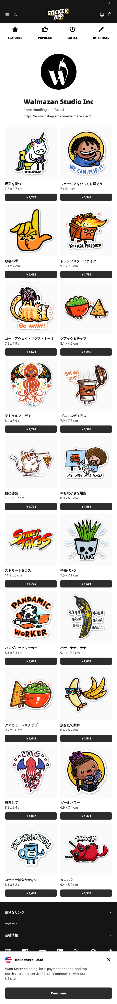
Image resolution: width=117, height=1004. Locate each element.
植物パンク (68, 570)
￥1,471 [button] (86, 816)
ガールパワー (70, 802)
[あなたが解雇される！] (86, 230)
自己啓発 (11, 493)
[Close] (108, 960)
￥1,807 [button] (31, 816)
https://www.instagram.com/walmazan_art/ (57, 116)
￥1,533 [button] (86, 893)
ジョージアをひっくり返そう (81, 184)
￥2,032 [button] (86, 661)
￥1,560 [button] (86, 429)
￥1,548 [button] (86, 197)
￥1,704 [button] (31, 506)
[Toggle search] (14, 14)
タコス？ (66, 879)
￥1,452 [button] (31, 274)
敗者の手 (11, 261)
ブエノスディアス (73, 415)
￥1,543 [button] (86, 738)
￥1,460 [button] (31, 893)
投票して (11, 802)
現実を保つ (13, 184)
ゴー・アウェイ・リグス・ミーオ (29, 338)
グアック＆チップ (73, 338)
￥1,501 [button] (86, 584)
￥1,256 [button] (86, 352)
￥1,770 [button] (31, 429)
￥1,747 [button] (31, 197)
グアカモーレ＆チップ (21, 725)
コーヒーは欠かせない (21, 879)
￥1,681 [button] (31, 661)
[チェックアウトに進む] (109, 15)
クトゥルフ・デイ (18, 415)
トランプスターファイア (78, 261)
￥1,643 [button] (31, 738)
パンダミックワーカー (21, 648)
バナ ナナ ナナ (73, 648)
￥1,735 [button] (31, 584)
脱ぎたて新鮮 (70, 725)
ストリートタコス (18, 570)
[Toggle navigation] (7, 14)
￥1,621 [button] (31, 352)
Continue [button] (58, 993)
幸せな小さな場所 (73, 493)
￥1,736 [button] (86, 274)
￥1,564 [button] (86, 506)
